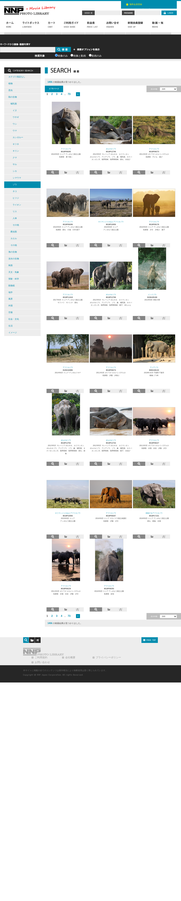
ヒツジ (16, 198)
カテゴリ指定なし (16, 77)
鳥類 (10, 265)
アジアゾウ (154, 367)
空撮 (10, 312)
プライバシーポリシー (108, 657)
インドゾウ (152, 294)
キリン (16, 151)
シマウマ (17, 178)
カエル (14, 238)
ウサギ (16, 117)
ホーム (12, 27)
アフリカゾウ (66, 149)
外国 (10, 305)
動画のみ (97, 55)
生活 (10, 326)
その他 (16, 225)
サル (15, 164)
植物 (10, 83)
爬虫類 (14, 232)
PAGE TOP (149, 640)
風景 (10, 299)
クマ (15, 157)
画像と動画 (79, 55)
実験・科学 (13, 279)
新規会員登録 (138, 27)
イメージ (12, 332)
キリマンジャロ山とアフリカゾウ (111, 222)
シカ (15, 171)
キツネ (16, 144)
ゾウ (15, 184)
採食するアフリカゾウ (154, 513)
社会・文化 (13, 319)
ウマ (15, 130)
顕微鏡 (11, 285)
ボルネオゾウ (111, 149)
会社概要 (70, 657)
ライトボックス (33, 27)
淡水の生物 (13, 258)
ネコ (15, 191)
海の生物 (12, 252)
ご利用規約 (41, 657)
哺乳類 (14, 104)
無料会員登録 (135, 4)
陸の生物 (12, 97)
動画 (160, 27)
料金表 (94, 27)
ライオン (17, 205)
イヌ (15, 110)
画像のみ (63, 55)
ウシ (15, 124)
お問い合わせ (115, 27)
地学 (10, 292)
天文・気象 (13, 272)
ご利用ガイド (73, 27)
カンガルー (18, 137)
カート (54, 27)
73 (69, 94)
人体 (15, 218)
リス (15, 211)
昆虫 (10, 90)
